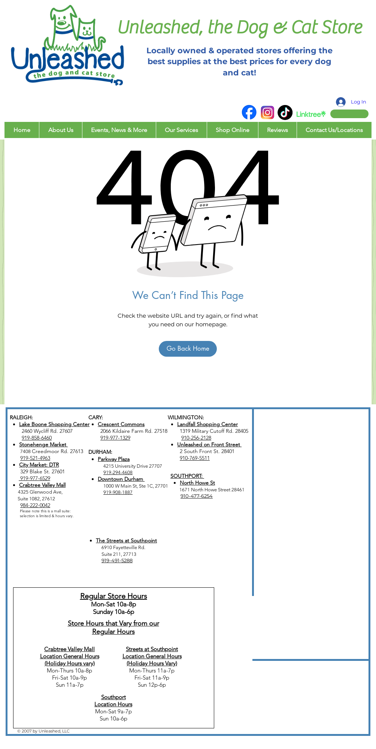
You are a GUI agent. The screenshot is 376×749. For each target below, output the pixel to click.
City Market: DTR (39, 464)
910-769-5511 (195, 458)
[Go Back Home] (188, 349)
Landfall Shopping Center (207, 424)
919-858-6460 (37, 437)
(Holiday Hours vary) (70, 663)
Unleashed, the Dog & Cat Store (238, 27)
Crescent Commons (121, 424)
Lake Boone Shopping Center (54, 424)
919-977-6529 (34, 478)
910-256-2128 (196, 437)
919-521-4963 (35, 458)
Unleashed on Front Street (209, 444)
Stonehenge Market (43, 444)
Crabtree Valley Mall (42, 485)
